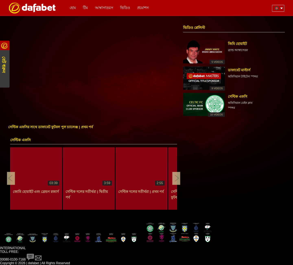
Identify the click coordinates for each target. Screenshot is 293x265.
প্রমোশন (143, 8)
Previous (11, 178)
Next (176, 178)
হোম (73, 8)
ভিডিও (125, 8)
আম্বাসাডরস (104, 8)
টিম (85, 8)
